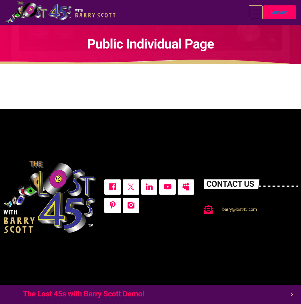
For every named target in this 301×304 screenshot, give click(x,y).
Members (279, 12)
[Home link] (61, 12)
